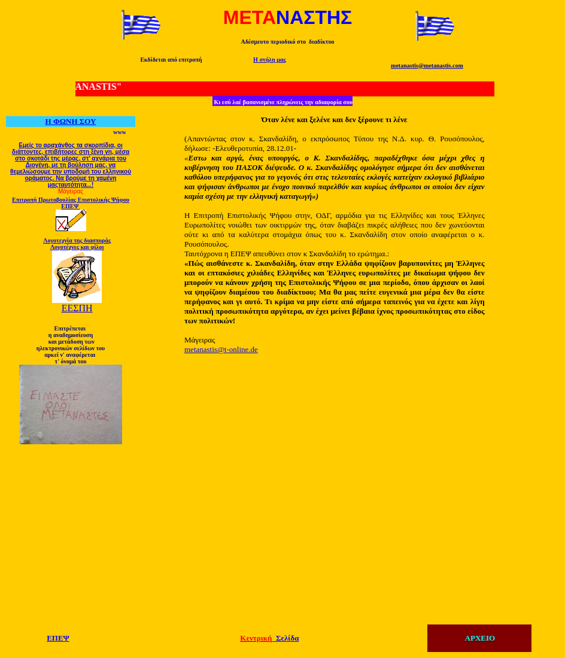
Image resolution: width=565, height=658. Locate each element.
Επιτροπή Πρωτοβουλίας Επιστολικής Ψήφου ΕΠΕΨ (70, 203)
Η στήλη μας (269, 59)
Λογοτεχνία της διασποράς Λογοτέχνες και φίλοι (77, 243)
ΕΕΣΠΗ (77, 308)
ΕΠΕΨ (58, 637)
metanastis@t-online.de (221, 349)
